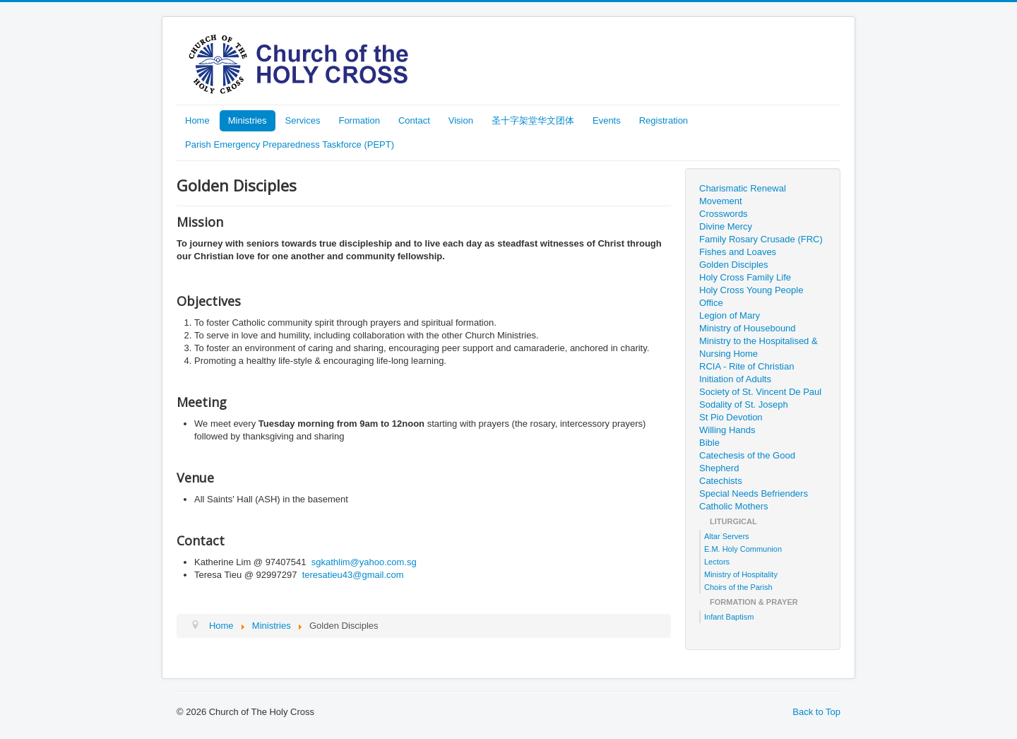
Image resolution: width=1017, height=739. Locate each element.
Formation (359, 120)
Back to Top (816, 712)
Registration (663, 120)
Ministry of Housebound (747, 328)
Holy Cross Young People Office (751, 296)
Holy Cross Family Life (745, 277)
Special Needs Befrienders (753, 493)
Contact (414, 120)
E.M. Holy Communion (743, 549)
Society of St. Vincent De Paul (760, 391)
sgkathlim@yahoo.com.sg (364, 562)
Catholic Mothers (733, 506)
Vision (460, 120)
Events (607, 120)
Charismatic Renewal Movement (742, 194)
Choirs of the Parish (738, 587)
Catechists (720, 480)
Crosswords (723, 213)
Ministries (247, 120)
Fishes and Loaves (737, 252)
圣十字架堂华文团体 (533, 120)
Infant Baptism (729, 617)
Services (303, 120)
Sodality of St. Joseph (743, 404)
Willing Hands (727, 430)
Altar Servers (726, 536)
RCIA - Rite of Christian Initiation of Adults (746, 372)
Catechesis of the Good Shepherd (747, 461)
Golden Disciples (733, 264)
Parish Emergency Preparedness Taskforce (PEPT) (289, 144)
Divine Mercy (725, 226)
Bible (709, 442)
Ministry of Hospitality (741, 574)
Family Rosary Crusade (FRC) (761, 239)
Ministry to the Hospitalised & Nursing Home (758, 347)
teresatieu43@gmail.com (353, 574)
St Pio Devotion (731, 417)
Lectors (717, 561)
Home (197, 120)
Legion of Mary (729, 315)
